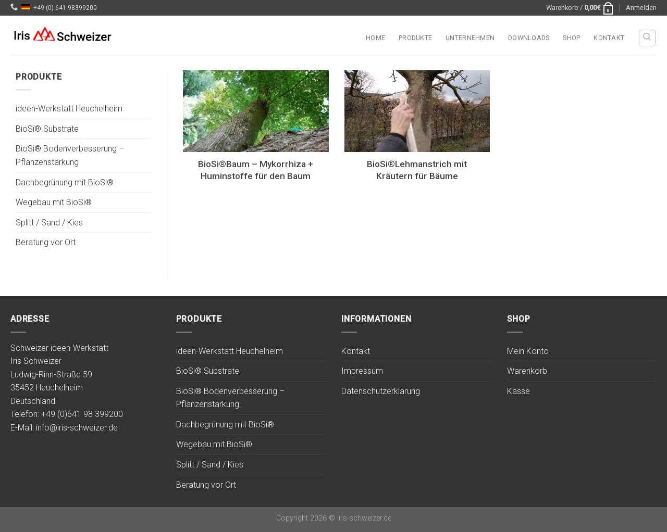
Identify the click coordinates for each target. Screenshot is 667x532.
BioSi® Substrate (47, 129)
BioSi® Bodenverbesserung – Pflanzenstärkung (70, 156)
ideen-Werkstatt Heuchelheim (69, 109)
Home (375, 38)
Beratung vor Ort (46, 243)
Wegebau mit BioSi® (54, 203)
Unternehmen (470, 38)
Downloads (528, 38)
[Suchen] (647, 38)
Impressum (362, 371)
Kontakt (609, 38)
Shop (571, 38)
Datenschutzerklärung (380, 391)
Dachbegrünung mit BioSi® (65, 182)
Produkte (415, 38)
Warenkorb (527, 371)
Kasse (518, 391)
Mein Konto (528, 351)
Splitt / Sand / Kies (49, 222)
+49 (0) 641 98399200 (65, 7)
